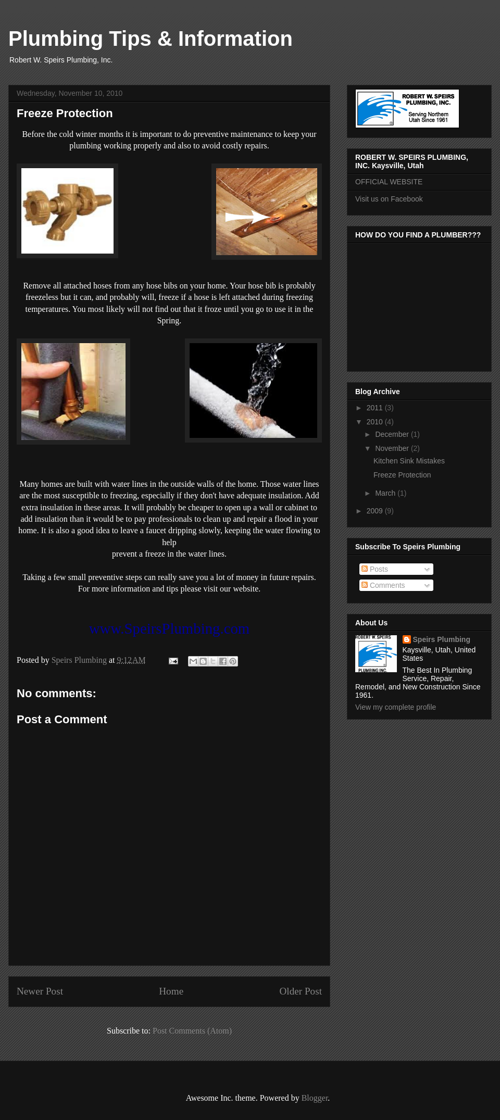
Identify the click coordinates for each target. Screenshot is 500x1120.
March (386, 493)
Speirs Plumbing (441, 639)
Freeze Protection (402, 475)
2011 (376, 408)
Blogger (315, 1097)
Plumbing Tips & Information (150, 38)
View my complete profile (395, 707)
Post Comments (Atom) (192, 1030)
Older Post (300, 991)
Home (171, 991)
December (392, 434)
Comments (383, 585)
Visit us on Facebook (389, 199)
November (392, 448)
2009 (376, 511)
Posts (374, 569)
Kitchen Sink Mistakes (409, 461)
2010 (376, 422)
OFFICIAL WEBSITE (388, 182)
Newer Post (40, 991)
